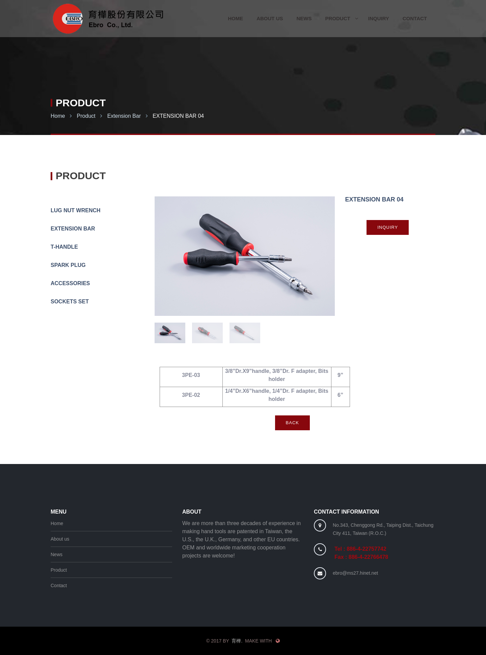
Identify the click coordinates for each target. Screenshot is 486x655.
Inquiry (387, 227)
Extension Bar (124, 116)
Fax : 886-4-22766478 (361, 557)
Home (58, 116)
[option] (245, 256)
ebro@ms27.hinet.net (355, 573)
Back (292, 422)
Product (86, 116)
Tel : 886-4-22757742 (360, 549)
